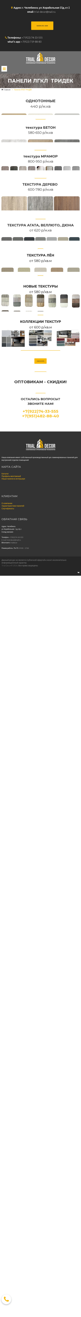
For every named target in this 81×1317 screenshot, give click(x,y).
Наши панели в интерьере (13, 1232)
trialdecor (13, 1296)
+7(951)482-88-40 (40, 1169)
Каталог (5, 1227)
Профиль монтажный (11, 1230)
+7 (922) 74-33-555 (32, 37)
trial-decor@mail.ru (44, 11)
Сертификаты (8, 1262)
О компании (7, 1257)
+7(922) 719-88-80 (31, 41)
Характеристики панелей (13, 1259)
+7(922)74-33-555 (40, 1165)
